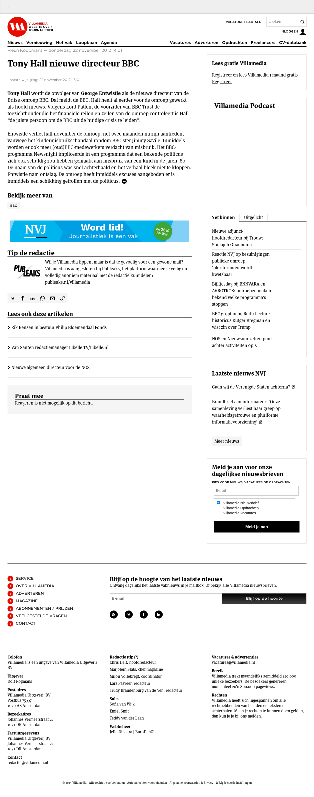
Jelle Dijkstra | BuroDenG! (132, 731)
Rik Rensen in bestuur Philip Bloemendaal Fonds (59, 327)
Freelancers (263, 42)
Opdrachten (234, 42)
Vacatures (180, 42)
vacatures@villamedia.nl (233, 662)
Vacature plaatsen (244, 22)
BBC (13, 206)
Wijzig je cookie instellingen (234, 782)
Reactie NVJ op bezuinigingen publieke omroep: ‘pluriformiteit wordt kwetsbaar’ (241, 264)
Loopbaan (86, 42)
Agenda (109, 42)
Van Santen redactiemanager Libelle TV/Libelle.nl (59, 347)
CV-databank (292, 42)
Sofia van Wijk (122, 704)
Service (25, 578)
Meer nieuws (226, 441)
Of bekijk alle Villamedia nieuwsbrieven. (241, 585)
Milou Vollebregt (124, 676)
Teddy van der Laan (127, 718)
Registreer (222, 81)
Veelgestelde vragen (41, 616)
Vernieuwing (39, 42)
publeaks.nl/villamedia (67, 282)
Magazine (27, 601)
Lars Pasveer (121, 683)
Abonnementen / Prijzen (44, 608)
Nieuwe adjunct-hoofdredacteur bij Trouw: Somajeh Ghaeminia (237, 238)
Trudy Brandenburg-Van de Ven (137, 690)
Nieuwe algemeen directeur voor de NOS (50, 367)
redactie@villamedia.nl (28, 762)
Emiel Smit (119, 711)
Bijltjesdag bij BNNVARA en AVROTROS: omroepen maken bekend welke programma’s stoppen (241, 294)
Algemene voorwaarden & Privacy (191, 782)
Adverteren (206, 42)
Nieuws (15, 42)
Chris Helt (118, 662)
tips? (132, 657)
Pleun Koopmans (25, 50)
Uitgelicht (253, 217)
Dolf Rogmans (20, 681)
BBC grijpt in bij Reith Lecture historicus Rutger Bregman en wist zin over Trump (241, 320)
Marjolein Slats (123, 669)
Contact (26, 623)
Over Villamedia (35, 586)
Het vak (64, 42)
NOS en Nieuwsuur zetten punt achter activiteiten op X (242, 342)
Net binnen (223, 217)
